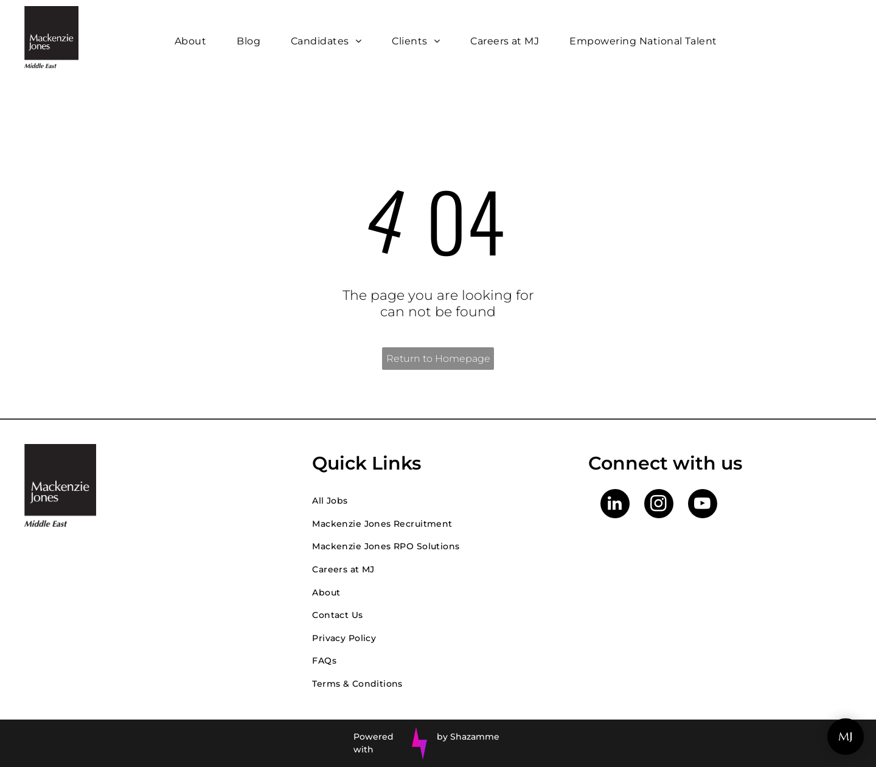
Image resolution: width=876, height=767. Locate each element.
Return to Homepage (438, 358)
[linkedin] (615, 505)
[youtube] (702, 505)
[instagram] (658, 505)
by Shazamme (468, 736)
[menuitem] (193, 41)
